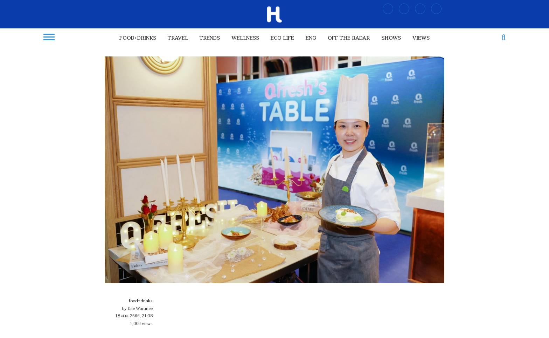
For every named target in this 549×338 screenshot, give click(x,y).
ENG (311, 38)
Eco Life (282, 38)
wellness (245, 38)
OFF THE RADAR (349, 38)
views (421, 38)
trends (210, 38)
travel (178, 38)
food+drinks (137, 38)
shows (391, 38)
